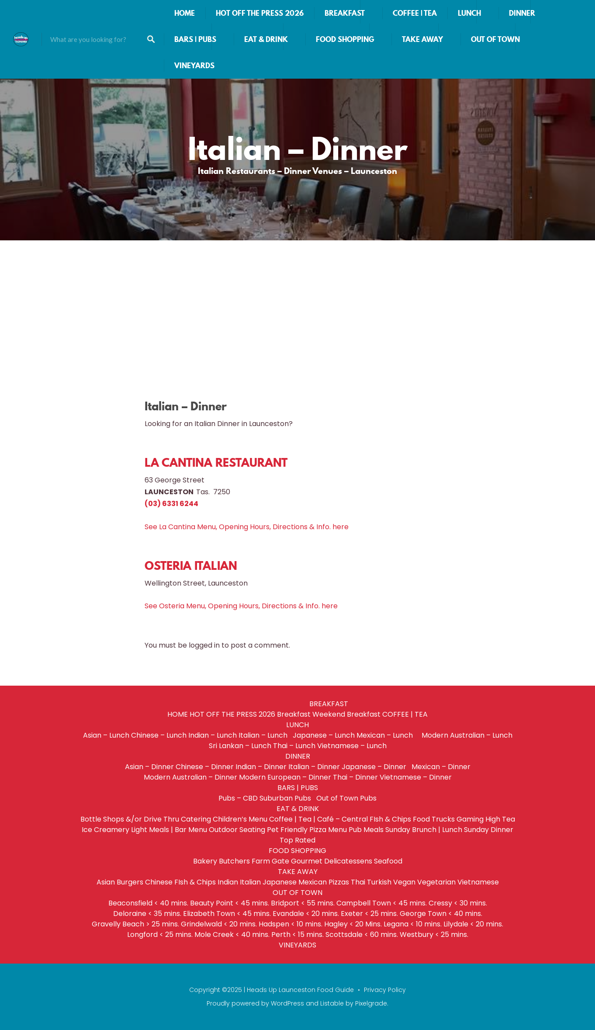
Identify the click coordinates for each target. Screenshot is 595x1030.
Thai (358, 882)
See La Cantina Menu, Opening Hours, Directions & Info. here (247, 527)
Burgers (130, 882)
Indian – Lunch (212, 735)
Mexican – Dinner (441, 767)
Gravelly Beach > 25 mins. (135, 924)
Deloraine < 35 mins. (147, 914)
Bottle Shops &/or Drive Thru (129, 819)
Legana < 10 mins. (413, 924)
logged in (204, 645)
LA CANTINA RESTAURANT (216, 462)
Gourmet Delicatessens (331, 861)
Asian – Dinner (149, 767)
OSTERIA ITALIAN (191, 566)
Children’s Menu (240, 819)
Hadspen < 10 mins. (290, 924)
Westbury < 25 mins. (434, 934)
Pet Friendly (287, 830)
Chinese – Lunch (159, 735)
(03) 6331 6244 (171, 504)
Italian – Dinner (314, 767)
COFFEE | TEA (415, 13)
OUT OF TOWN (495, 39)
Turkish (379, 882)
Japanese (280, 882)
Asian (106, 882)
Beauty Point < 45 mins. (229, 903)
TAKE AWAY (422, 39)
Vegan (404, 882)
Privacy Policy (385, 989)
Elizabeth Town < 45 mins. (227, 914)
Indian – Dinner (261, 767)
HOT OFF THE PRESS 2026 (260, 13)
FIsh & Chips (390, 819)
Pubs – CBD (238, 798)
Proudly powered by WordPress (255, 1003)
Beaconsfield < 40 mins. (148, 903)
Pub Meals (366, 830)
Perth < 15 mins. (297, 934)
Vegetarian (436, 882)
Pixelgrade (371, 1003)
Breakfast (294, 714)
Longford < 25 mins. (160, 934)
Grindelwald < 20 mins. (219, 924)
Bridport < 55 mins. (303, 903)
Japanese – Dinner (376, 767)
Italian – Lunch (265, 735)
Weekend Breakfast (346, 714)
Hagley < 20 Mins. (353, 924)
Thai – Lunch (294, 746)
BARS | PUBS (195, 39)
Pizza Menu (328, 830)
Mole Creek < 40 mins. (232, 934)
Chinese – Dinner (205, 767)
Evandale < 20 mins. (306, 914)
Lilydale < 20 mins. (473, 924)
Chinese (159, 882)
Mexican (312, 882)
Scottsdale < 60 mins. (361, 934)
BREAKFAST (345, 13)
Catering (196, 819)
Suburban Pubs (287, 798)
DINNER (522, 13)
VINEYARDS (194, 65)
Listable (332, 1003)
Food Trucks (434, 819)
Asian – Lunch (106, 735)
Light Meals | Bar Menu (169, 830)
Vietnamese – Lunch (352, 746)
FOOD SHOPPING (345, 39)
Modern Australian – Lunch (467, 735)
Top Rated (297, 840)
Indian (228, 882)
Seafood (388, 861)
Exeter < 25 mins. (369, 914)
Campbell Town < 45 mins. (381, 903)
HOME (184, 13)
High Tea (500, 819)
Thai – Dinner (355, 777)
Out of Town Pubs (346, 798)
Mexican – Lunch (388, 735)
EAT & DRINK (266, 39)
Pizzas (339, 882)
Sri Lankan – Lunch (240, 746)
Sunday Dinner (488, 830)
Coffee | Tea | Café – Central (318, 819)
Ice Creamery (105, 830)
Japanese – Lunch (324, 735)
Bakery (205, 861)
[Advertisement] (297, 306)
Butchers (234, 861)
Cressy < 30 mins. (458, 903)
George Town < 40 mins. (441, 914)
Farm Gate (270, 861)
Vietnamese (478, 882)
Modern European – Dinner (285, 777)
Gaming (470, 819)
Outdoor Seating (237, 830)
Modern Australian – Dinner (190, 777)
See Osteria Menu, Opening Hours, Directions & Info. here (241, 606)
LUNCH (469, 13)
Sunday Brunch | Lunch (423, 830)
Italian (250, 882)
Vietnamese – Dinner (416, 777)
